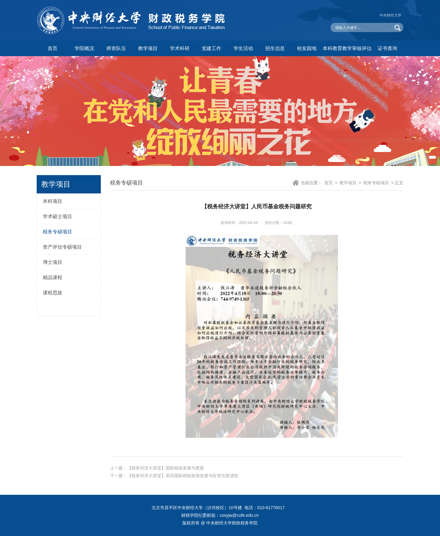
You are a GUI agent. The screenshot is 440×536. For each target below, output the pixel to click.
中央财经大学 (391, 15)
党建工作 (211, 48)
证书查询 (387, 48)
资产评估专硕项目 (62, 247)
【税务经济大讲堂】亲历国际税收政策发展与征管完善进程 (182, 475)
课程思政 (52, 292)
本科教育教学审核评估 (347, 48)
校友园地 (307, 48)
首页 (52, 48)
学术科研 (179, 48)
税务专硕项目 (57, 231)
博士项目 (52, 262)
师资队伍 (116, 48)
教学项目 (148, 48)
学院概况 (84, 48)
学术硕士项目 (57, 216)
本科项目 (52, 201)
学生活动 (243, 48)
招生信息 (275, 48)
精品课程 (52, 277)
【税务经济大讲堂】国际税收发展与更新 (165, 468)
